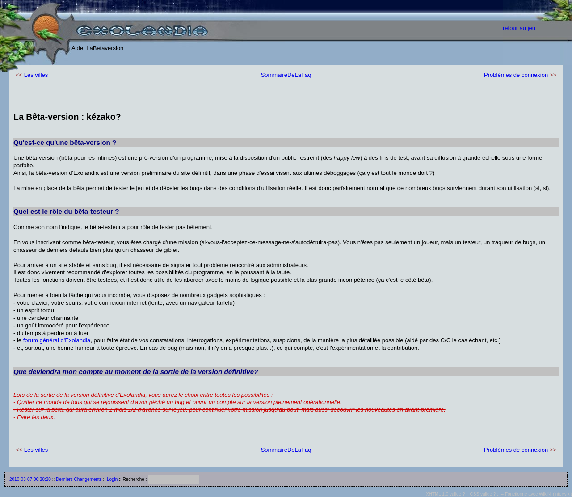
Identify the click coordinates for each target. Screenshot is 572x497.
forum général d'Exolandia (57, 340)
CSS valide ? (483, 494)
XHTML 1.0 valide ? (445, 494)
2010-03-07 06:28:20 (30, 479)
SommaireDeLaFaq (286, 75)
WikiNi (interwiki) (555, 494)
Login (112, 479)
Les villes (36, 75)
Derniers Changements (79, 479)
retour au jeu (519, 28)
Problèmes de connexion (516, 75)
